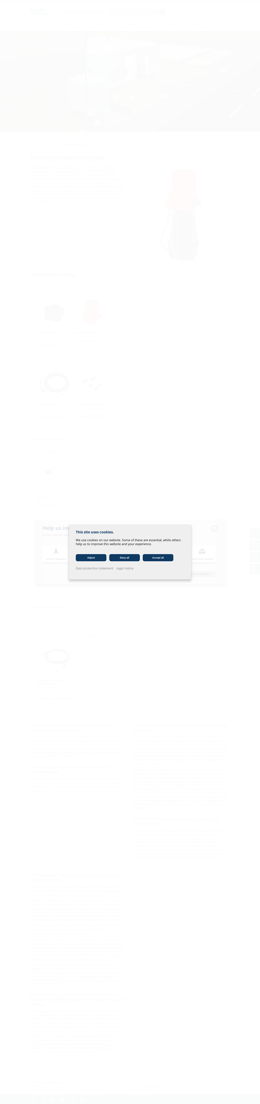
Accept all (158, 557)
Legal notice (124, 568)
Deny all (124, 557)
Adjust (91, 557)
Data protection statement (94, 568)
